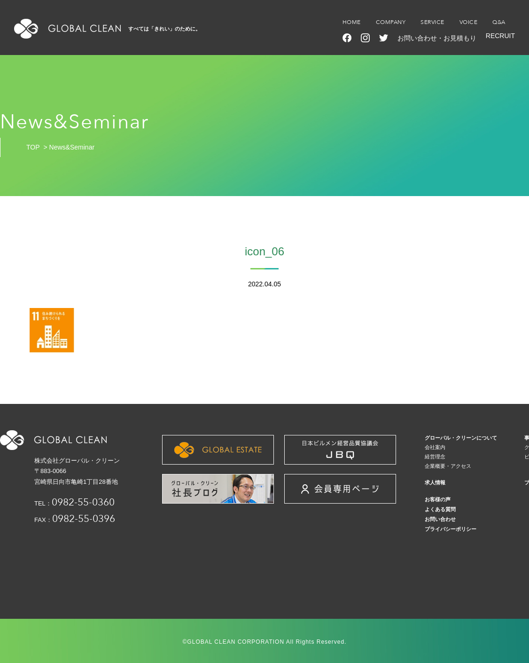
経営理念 (435, 456)
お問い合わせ (440, 519)
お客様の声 (438, 499)
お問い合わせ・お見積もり (436, 38)
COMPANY (391, 22)
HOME (351, 22)
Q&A (499, 22)
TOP (33, 147)
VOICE (468, 22)
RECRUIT (500, 35)
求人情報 (435, 482)
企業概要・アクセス (448, 466)
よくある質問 (440, 509)
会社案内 (435, 447)
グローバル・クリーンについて (461, 438)
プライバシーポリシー (450, 529)
